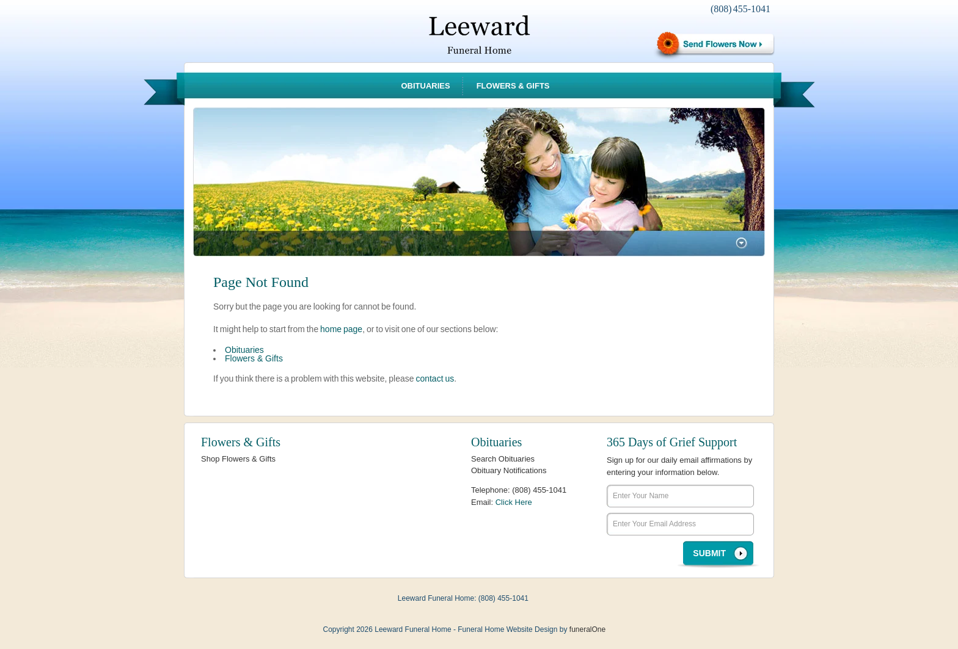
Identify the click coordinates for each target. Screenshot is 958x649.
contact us (434, 378)
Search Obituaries (503, 458)
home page (341, 329)
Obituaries (425, 85)
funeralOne (587, 629)
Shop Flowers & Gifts (238, 458)
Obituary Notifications (509, 470)
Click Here (513, 502)
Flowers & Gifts (513, 85)
